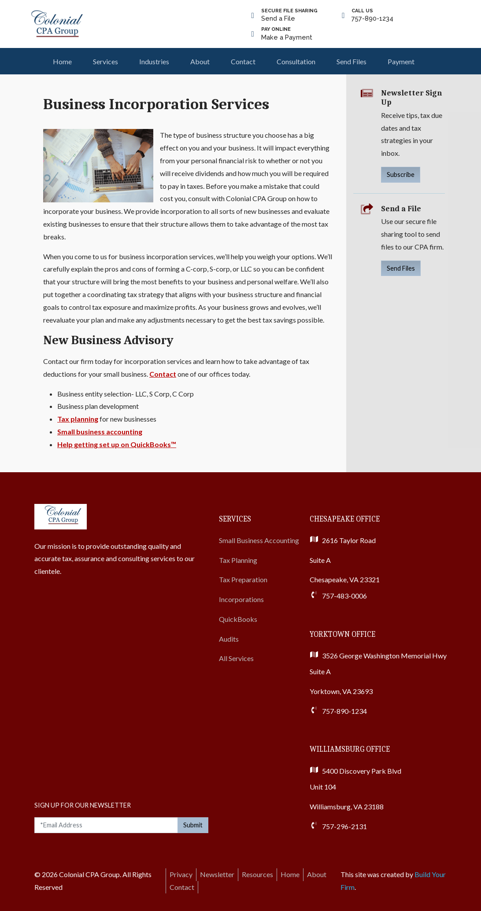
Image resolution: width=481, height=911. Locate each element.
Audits (229, 639)
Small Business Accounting (259, 540)
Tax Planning (238, 560)
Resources (257, 874)
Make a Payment (286, 33)
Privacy (181, 874)
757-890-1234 (372, 14)
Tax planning (77, 419)
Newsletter (217, 874)
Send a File (289, 14)
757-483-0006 (344, 595)
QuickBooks (238, 619)
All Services (236, 658)
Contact (243, 61)
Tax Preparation (243, 579)
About (200, 61)
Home (62, 61)
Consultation (296, 61)
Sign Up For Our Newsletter (82, 805)
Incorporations (241, 599)
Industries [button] (154, 61)
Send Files (351, 61)
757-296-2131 (344, 826)
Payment (401, 61)
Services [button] (105, 61)
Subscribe (400, 174)
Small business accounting (99, 431)
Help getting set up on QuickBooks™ (116, 444)
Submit (193, 825)
